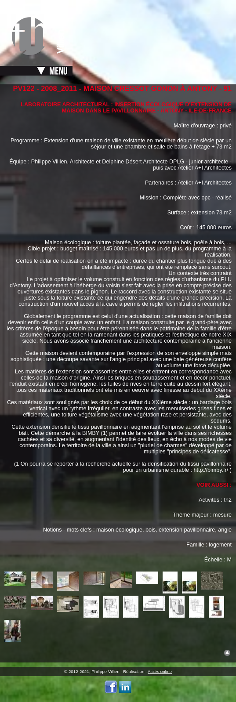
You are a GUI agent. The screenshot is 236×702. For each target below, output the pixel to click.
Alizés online (160, 671)
